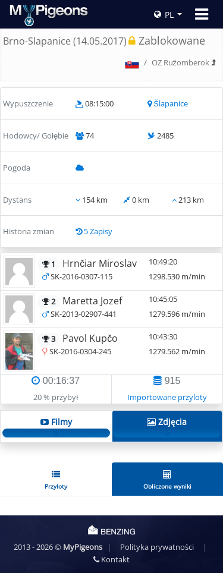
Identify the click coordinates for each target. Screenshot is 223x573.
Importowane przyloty (167, 397)
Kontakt (111, 559)
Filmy (56, 426)
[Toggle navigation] (201, 14)
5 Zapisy (98, 231)
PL (164, 14)
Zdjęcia (167, 426)
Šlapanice (170, 103)
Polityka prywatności (157, 546)
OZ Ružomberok (181, 62)
